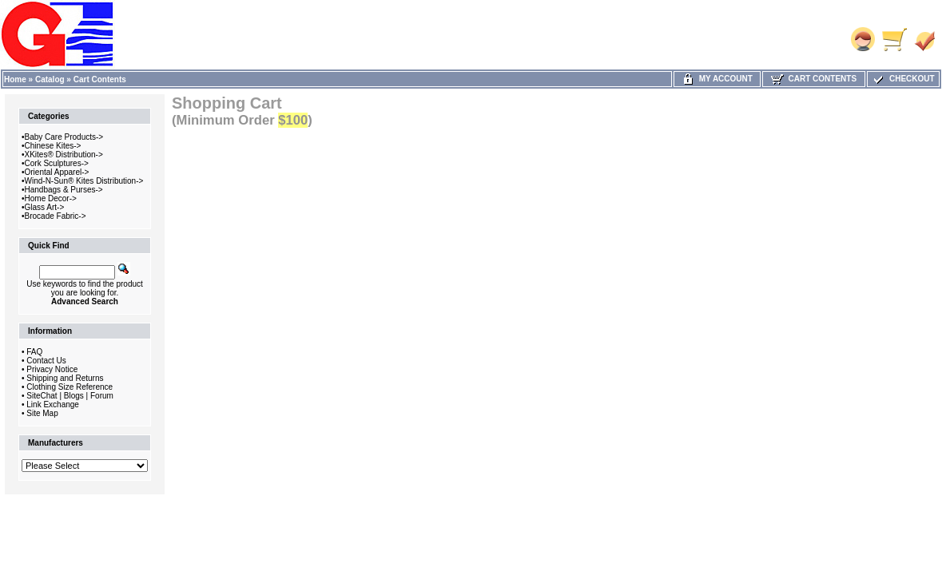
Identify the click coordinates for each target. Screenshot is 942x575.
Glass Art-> (45, 207)
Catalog (50, 79)
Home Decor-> (51, 198)
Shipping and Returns (64, 378)
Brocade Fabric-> (55, 216)
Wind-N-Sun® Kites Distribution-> (84, 180)
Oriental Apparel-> (57, 172)
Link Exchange (52, 404)
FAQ (34, 351)
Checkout (903, 78)
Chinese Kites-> (53, 145)
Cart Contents (100, 79)
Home (15, 79)
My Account (717, 78)
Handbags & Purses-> (64, 189)
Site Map (42, 413)
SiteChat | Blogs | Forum (69, 395)
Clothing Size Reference (69, 387)
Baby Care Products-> (64, 137)
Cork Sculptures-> (57, 163)
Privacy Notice (52, 369)
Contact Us (46, 360)
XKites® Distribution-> (64, 154)
